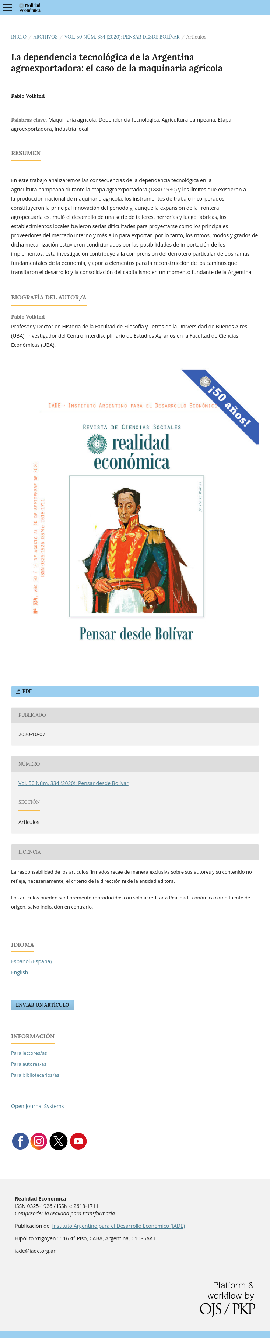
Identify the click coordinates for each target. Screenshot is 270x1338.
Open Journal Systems (37, 1106)
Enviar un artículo (42, 1005)
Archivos (46, 37)
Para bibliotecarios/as (35, 1075)
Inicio (19, 37)
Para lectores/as (29, 1053)
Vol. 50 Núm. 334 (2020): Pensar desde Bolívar (121, 37)
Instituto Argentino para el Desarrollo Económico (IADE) (118, 1225)
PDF (26, 691)
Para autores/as (28, 1064)
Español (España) (31, 961)
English (19, 972)
